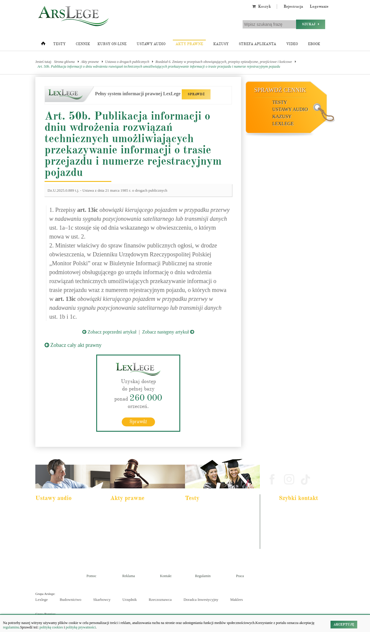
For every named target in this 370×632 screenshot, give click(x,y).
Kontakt (166, 576)
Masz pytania (290, 546)
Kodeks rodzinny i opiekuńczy (135, 526)
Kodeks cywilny (50, 526)
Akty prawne (189, 44)
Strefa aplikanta (257, 44)
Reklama (128, 576)
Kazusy (221, 44)
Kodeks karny (124, 510)
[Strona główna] (43, 44)
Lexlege (41, 599)
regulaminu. (11, 627)
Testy (59, 44)
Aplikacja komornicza (203, 518)
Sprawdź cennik (280, 90)
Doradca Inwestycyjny (201, 599)
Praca (240, 576)
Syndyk (194, 542)
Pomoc (91, 576)
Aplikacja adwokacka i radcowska (211, 510)
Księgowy (196, 550)
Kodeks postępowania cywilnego (61, 534)
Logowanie (319, 6)
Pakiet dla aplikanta (53, 510)
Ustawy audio (151, 44)
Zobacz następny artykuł (168, 331)
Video (292, 44)
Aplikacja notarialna (202, 526)
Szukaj (310, 24)
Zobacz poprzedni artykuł (109, 331)
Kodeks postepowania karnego (60, 550)
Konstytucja (122, 550)
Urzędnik (129, 599)
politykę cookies (51, 627)
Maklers (236, 599)
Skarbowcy (102, 599)
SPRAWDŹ (196, 94)
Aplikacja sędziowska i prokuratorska (214, 534)
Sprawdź (138, 422)
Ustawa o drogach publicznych (127, 62)
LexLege (283, 123)
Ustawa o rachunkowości (56, 542)
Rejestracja (293, 6)
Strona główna (64, 62)
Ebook (314, 44)
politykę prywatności (81, 627)
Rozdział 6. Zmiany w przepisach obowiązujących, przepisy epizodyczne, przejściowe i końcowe (223, 62)
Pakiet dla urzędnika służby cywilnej (64, 518)
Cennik (83, 44)
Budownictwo (70, 599)
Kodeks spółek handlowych (133, 534)
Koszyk (261, 6)
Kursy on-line (112, 44)
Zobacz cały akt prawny (73, 345)
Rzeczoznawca (160, 599)
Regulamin (203, 576)
